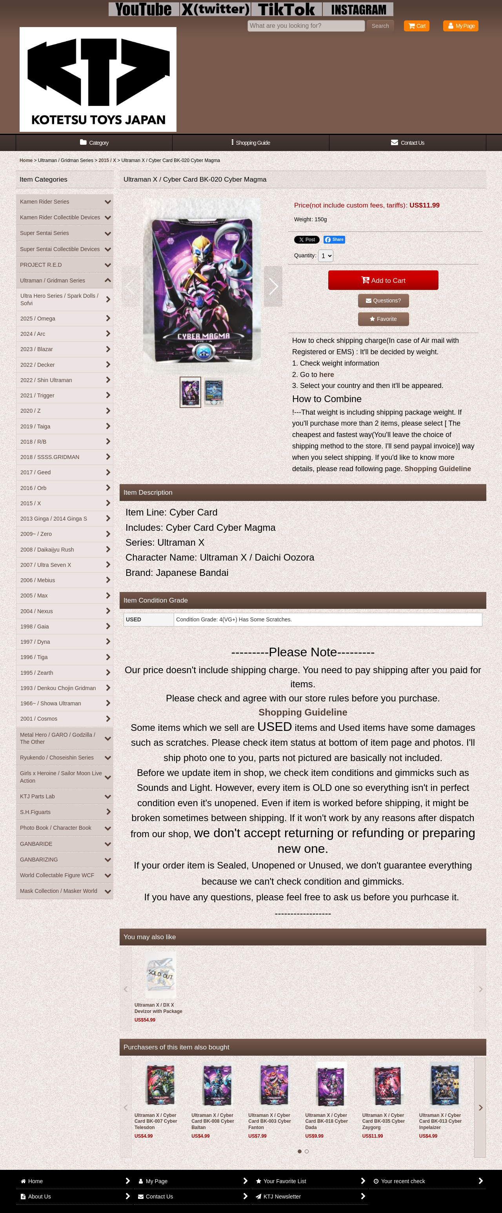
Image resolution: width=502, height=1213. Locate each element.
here (326, 375)
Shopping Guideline (437, 469)
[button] (251, 143)
